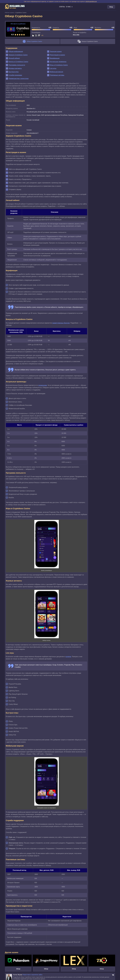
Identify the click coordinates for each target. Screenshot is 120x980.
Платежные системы (57, 75)
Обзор (18, 969)
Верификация (55, 58)
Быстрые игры (14, 72)
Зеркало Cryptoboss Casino (18, 55)
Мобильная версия (56, 72)
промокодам (42, 385)
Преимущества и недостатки (18, 78)
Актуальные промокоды (58, 61)
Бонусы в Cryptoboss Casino (18, 61)
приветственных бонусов (61, 323)
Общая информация (16, 51)
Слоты (62, 7)
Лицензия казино (56, 51)
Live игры (53, 68)
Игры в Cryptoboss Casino (59, 65)
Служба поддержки (15, 75)
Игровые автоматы (15, 68)
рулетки (68, 656)
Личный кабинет (14, 58)
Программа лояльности (17, 65)
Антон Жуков (17, 974)
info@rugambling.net (91, 1)
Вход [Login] (111, 7)
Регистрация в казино (57, 55)
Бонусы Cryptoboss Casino (88, 41)
